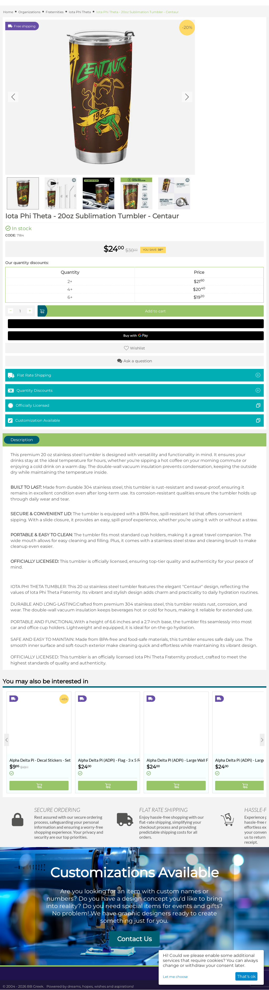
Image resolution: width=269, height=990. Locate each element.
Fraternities (55, 12)
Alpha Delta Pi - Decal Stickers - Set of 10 (40, 760)
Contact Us (134, 939)
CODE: (10, 235)
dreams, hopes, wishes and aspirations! (101, 986)
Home (8, 12)
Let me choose (175, 976)
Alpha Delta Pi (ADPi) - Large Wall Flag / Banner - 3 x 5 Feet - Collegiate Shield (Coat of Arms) (177, 760)
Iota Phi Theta (80, 12)
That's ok (246, 976)
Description (22, 439)
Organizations (29, 12)
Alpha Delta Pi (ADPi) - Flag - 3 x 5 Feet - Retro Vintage (109, 760)
